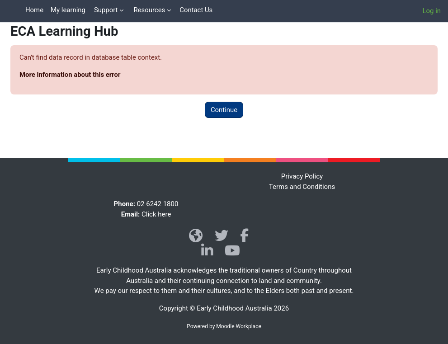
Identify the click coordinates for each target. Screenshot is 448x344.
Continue (224, 110)
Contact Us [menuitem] (195, 10)
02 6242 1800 (158, 204)
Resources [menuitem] (149, 10)
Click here (156, 214)
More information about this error (69, 75)
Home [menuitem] (34, 10)
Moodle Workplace (238, 326)
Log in (432, 11)
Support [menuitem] (106, 10)
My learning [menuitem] (68, 10)
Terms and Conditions (302, 187)
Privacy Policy (302, 176)
